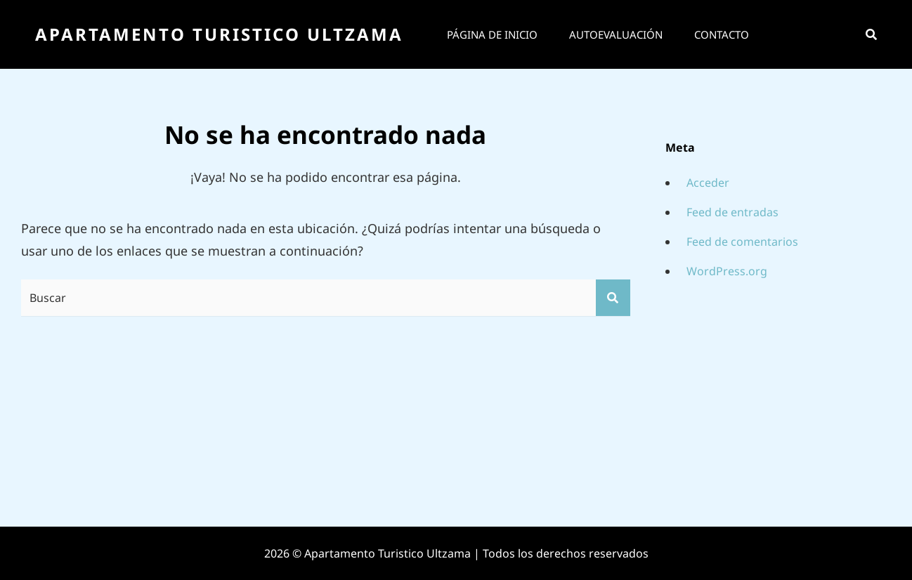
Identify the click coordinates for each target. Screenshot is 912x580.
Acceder (707, 182)
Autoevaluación (616, 34)
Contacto (721, 34)
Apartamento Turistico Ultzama (219, 34)
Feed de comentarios (742, 241)
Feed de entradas (732, 212)
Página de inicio (492, 34)
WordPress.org (726, 271)
